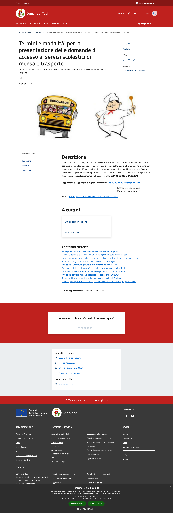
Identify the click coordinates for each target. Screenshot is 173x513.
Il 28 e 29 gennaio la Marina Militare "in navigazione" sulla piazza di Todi (94, 254)
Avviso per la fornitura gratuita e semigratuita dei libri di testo (89, 264)
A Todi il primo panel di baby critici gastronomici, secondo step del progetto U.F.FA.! (99, 281)
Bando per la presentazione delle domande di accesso (93, 196)
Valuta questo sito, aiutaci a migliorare (86, 400)
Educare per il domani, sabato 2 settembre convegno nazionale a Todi (93, 268)
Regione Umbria (22, 3)
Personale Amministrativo (26, 455)
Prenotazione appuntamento (63, 474)
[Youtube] (132, 13)
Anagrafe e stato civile (60, 434)
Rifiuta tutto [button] (96, 503)
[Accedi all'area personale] (145, 3)
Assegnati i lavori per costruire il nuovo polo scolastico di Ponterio (92, 278)
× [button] (170, 487)
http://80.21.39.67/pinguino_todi (125, 182)
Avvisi (125, 442)
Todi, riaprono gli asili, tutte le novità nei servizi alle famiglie (88, 261)
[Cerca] (154, 13)
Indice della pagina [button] (28, 153)
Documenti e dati (23, 459)
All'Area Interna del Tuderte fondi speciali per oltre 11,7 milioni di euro (93, 271)
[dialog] (86, 498)
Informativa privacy (95, 482)
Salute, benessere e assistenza (99, 450)
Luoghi (125, 454)
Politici (18, 451)
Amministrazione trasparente (99, 474)
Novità (29, 32)
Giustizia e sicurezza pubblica (99, 438)
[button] (86, 509)
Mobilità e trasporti (59, 461)
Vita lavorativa (57, 442)
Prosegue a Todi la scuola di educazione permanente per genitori (91, 251)
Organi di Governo (23, 434)
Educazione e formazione (97, 433)
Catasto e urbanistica (60, 453)
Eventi (125, 458)
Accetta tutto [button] (77, 504)
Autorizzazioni (93, 454)
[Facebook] (126, 13)
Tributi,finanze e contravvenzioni (100, 442)
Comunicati (127, 438)
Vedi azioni (128, 49)
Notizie (38, 32)
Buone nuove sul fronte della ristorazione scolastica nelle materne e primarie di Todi (100, 258)
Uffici (18, 442)
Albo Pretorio (92, 478)
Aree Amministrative (24, 438)
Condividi (128, 44)
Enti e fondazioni (23, 447)
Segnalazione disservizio (61, 478)
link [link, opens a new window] (109, 499)
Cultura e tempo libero (60, 438)
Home (21, 32)
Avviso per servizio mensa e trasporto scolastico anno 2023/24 (90, 274)
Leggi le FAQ (56, 482)
